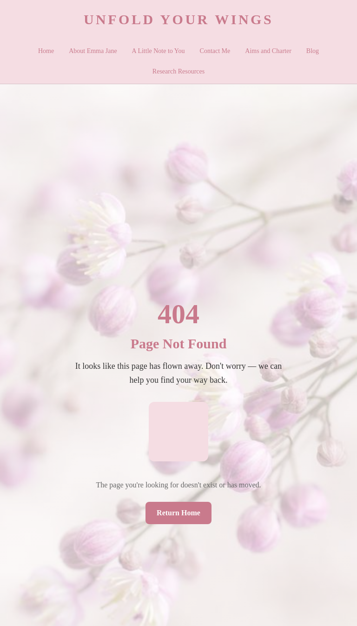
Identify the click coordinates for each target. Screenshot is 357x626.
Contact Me (215, 50)
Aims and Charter (268, 50)
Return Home (178, 513)
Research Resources (178, 71)
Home (46, 50)
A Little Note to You (158, 50)
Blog (312, 50)
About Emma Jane (93, 50)
